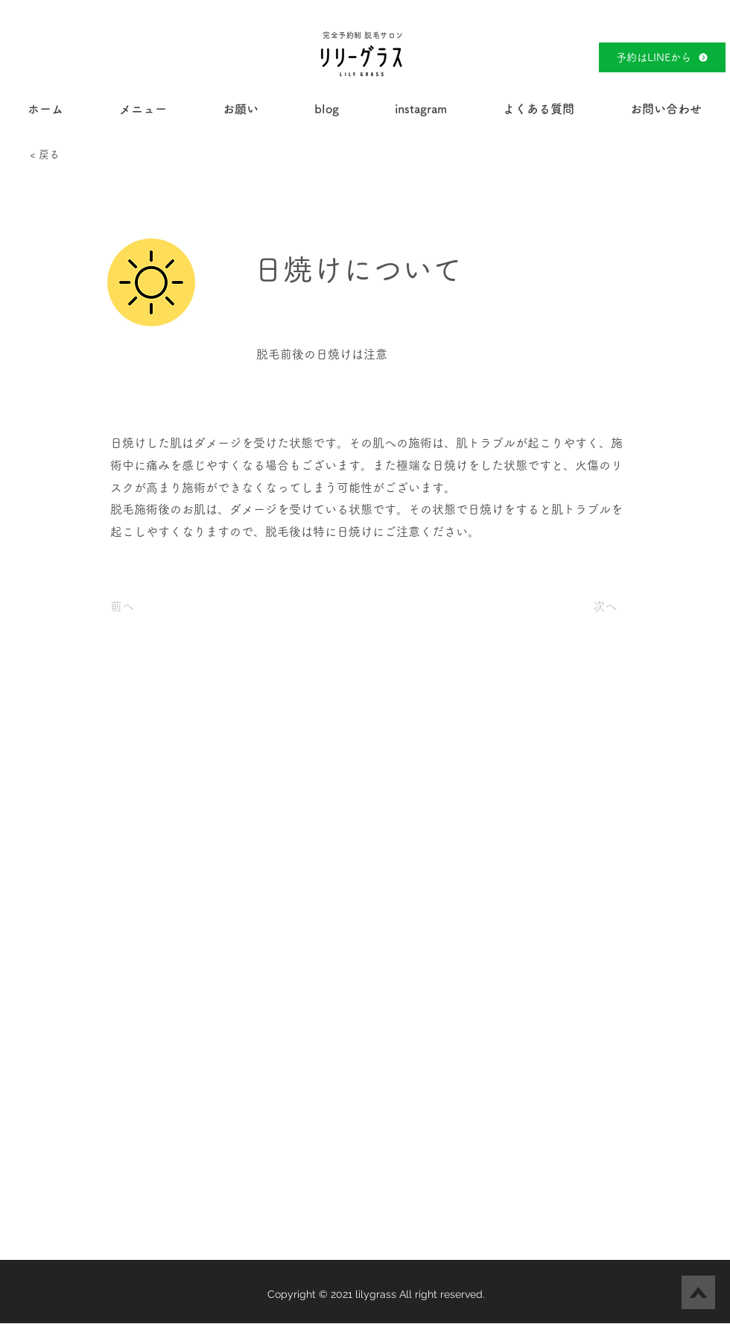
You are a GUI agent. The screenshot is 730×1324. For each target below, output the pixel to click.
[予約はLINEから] (662, 57)
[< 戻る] (79, 155)
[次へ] (579, 606)
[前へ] (159, 606)
